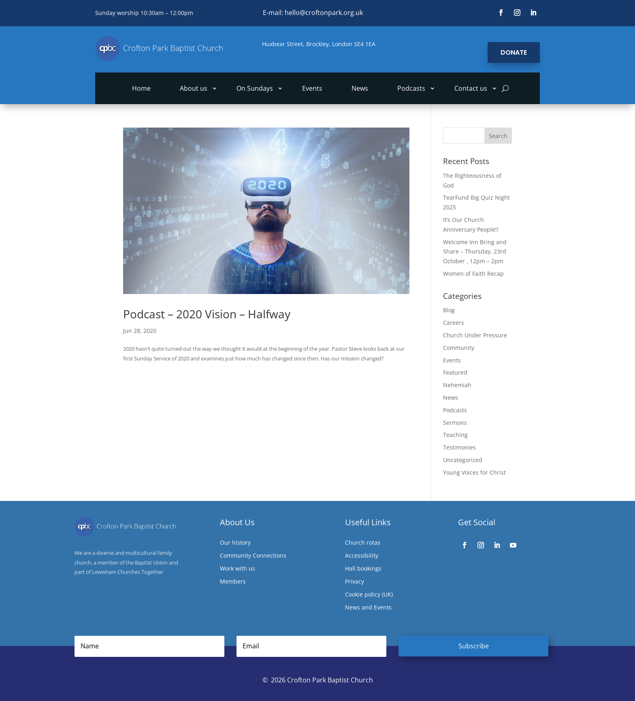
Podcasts (411, 89)
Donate (514, 52)
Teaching (455, 435)
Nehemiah (457, 385)
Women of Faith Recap (473, 273)
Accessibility (361, 556)
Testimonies (459, 447)
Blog (449, 310)
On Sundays (255, 89)
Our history (235, 543)
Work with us (237, 569)
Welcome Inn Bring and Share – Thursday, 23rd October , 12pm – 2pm (475, 251)
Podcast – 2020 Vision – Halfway (206, 314)
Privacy (354, 582)
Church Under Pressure (475, 335)
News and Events (368, 608)
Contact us (470, 89)
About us (193, 89)
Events (312, 89)
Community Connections (253, 556)
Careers (453, 322)
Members (233, 582)
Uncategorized (462, 460)
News (360, 89)
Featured (455, 372)
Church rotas (362, 543)
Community (458, 348)
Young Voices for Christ (474, 472)
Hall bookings (363, 569)
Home (141, 89)
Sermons (455, 422)
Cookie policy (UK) (369, 595)
